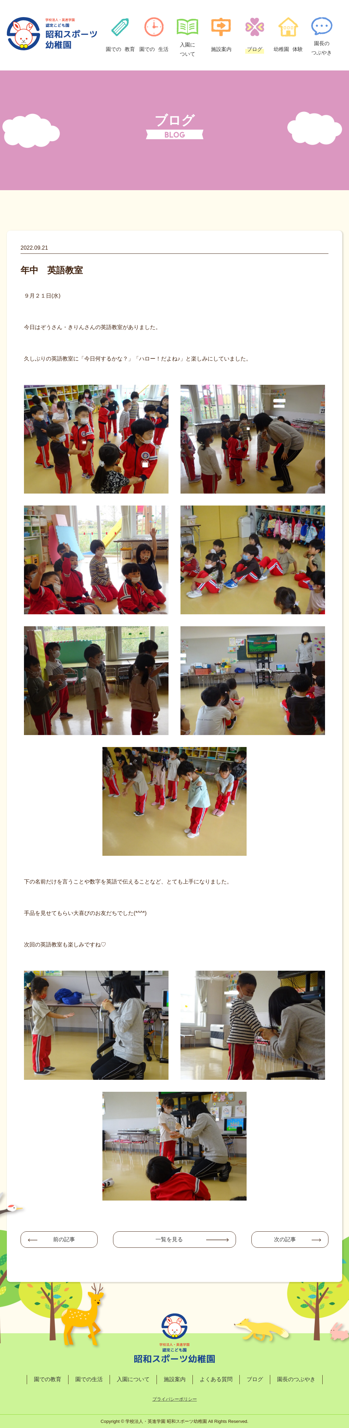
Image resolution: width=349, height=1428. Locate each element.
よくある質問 (216, 1379)
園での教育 (47, 1379)
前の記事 (64, 1239)
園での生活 (89, 1379)
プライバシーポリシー (174, 1399)
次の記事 (285, 1239)
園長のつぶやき (296, 1379)
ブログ (255, 1379)
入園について (133, 1379)
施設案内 (175, 1379)
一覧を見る (169, 1239)
